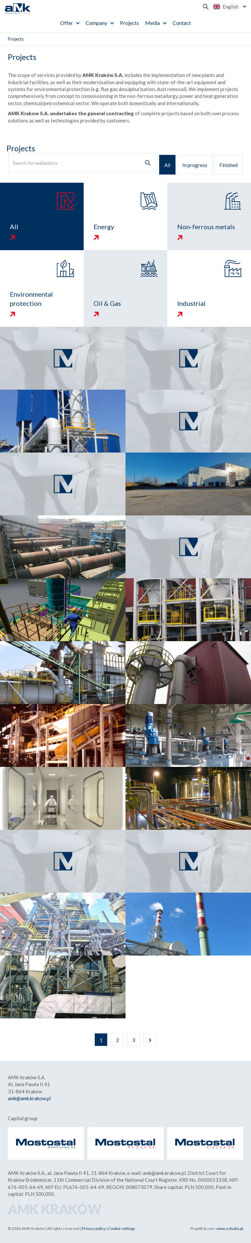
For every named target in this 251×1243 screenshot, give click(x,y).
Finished (228, 165)
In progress (194, 165)
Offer (66, 23)
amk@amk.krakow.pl (29, 1098)
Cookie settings (121, 1228)
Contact (182, 23)
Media (152, 23)
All (167, 165)
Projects (129, 23)
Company (96, 23)
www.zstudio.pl (229, 1228)
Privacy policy (94, 1228)
